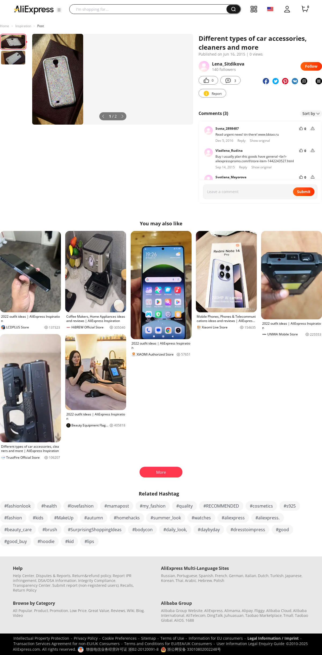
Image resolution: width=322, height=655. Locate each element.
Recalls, (127, 585)
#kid (69, 541)
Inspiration (23, 26)
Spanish (206, 575)
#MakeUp (64, 518)
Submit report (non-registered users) (85, 585)
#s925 (290, 506)
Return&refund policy (91, 575)
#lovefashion (81, 506)
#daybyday (209, 530)
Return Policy (24, 590)
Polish (219, 580)
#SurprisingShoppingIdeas (95, 530)
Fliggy (259, 610)
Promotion (59, 610)
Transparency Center (32, 585)
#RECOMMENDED (221, 506)
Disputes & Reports (53, 575)
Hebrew (205, 580)
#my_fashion (153, 506)
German (236, 575)
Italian (250, 575)
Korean (167, 580)
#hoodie (46, 541)
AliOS (179, 620)
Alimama (232, 610)
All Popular (22, 610)
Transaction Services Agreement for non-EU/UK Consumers (66, 643)
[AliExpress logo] (34, 9)
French (221, 575)
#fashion (13, 518)
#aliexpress (233, 518)
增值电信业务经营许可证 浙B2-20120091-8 (122, 649)
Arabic (190, 580)
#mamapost (116, 506)
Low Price (78, 610)
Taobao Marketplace (263, 615)
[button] (59, 10)
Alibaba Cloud (278, 610)
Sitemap (148, 638)
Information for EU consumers (216, 638)
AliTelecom (196, 615)
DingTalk (215, 615)
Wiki (130, 610)
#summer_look (166, 518)
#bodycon (142, 530)
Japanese (293, 575)
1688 (189, 620)
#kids (38, 518)
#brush (49, 530)
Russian (168, 575)
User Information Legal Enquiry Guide (250, 643)
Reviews (118, 610)
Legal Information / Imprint (273, 638)
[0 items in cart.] (305, 9)
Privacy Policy (86, 638)
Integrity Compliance (96, 580)
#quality (184, 506)
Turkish (277, 575)
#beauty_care (18, 530)
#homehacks (127, 518)
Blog (140, 610)
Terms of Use (172, 638)
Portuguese (187, 575)
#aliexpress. (267, 518)
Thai (179, 580)
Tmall (288, 615)
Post (40, 26)
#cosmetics (261, 506)
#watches (201, 518)
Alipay (247, 610)
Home (4, 26)
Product (41, 610)
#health (49, 506)
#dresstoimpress (247, 530)
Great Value (98, 610)
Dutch (263, 575)
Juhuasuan (234, 615)
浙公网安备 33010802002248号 (191, 649)
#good (282, 530)
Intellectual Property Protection (41, 638)
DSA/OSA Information (57, 580)
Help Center (23, 575)
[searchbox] (149, 9)
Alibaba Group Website (182, 610)
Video (18, 615)
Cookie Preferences (119, 638)
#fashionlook (17, 506)
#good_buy (15, 541)
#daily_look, (175, 530)
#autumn (93, 518)
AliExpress (213, 610)
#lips (89, 541)
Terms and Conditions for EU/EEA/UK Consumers (168, 643)
